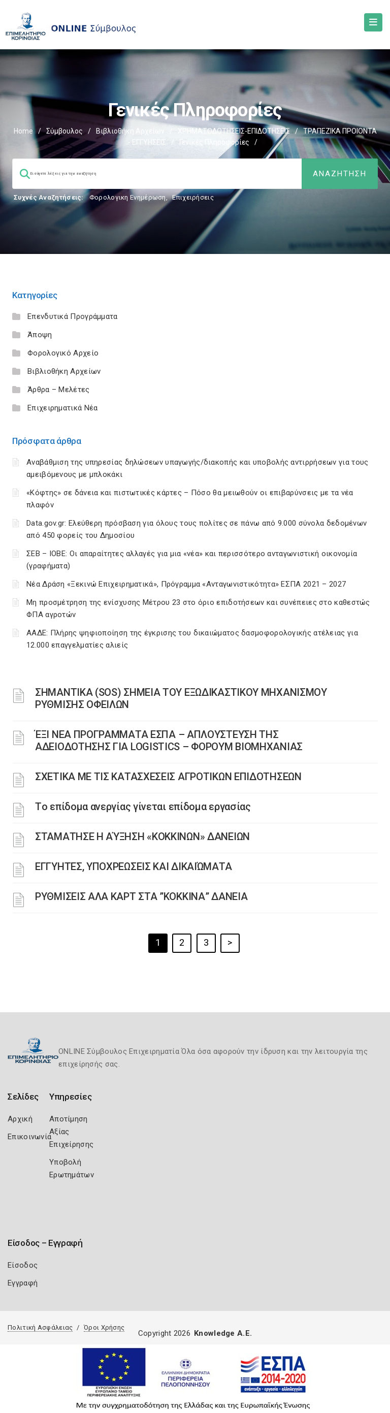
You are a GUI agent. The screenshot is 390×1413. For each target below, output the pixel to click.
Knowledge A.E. (223, 1333)
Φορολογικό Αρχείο (63, 353)
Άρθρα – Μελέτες (58, 389)
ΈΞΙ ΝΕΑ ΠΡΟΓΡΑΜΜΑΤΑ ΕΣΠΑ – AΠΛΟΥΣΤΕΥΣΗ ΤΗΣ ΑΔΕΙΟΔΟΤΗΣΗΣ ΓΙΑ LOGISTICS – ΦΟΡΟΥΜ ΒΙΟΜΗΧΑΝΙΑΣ (169, 740)
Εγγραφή (23, 1283)
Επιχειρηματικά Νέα (62, 407)
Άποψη (39, 334)
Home (23, 131)
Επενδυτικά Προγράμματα (72, 316)
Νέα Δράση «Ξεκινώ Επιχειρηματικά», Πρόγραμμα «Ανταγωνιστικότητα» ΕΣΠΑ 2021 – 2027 (186, 584)
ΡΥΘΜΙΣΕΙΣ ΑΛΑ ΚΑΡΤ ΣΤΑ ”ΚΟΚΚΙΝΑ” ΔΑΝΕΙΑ (141, 896)
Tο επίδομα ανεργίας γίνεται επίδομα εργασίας (143, 806)
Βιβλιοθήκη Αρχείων (130, 131)
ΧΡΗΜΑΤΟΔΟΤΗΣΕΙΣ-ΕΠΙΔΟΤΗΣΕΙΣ (234, 131)
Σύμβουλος (64, 131)
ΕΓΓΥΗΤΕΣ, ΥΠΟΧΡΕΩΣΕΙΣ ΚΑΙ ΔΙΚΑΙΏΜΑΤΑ (133, 866)
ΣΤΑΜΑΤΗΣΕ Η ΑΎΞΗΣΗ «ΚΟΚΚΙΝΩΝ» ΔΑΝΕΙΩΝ (142, 836)
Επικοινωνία (29, 1136)
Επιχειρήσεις (193, 197)
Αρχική (20, 1118)
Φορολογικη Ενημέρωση (127, 197)
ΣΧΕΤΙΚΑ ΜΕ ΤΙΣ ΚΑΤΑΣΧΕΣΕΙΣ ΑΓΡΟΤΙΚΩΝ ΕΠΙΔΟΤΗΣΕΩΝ (168, 776)
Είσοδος (23, 1265)
